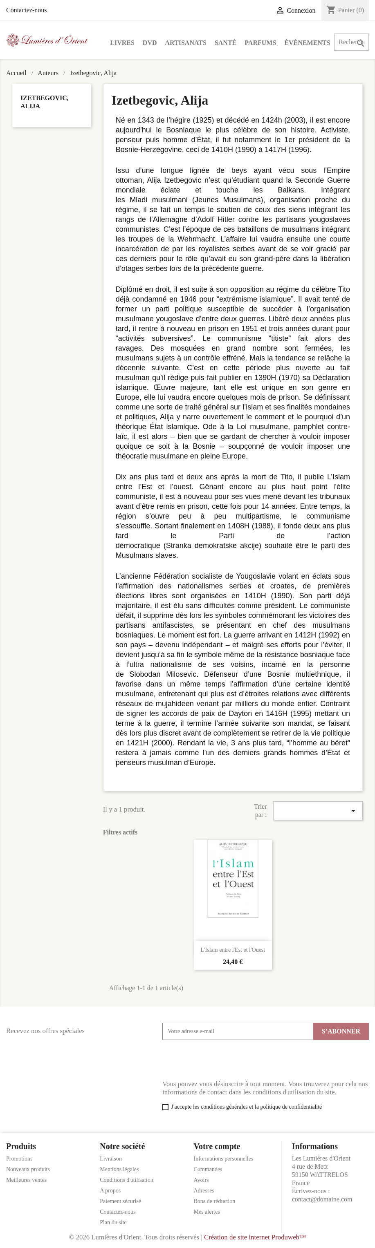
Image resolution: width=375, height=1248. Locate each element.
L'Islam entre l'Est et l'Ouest (233, 950)
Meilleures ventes (26, 1180)
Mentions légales (119, 1169)
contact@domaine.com (322, 1199)
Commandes (208, 1169)
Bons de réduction (215, 1201)
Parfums (260, 42)
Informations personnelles (224, 1159)
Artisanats (186, 42)
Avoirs (201, 1180)
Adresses (204, 1191)
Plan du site (113, 1222)
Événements (307, 42)
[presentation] (224, 1060)
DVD (150, 42)
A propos (110, 1191)
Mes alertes (207, 1212)
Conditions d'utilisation (126, 1180)
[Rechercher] (351, 42)
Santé (225, 42)
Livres (122, 42)
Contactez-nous (26, 10)
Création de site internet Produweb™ (255, 1237)
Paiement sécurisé (120, 1201)
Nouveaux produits (28, 1169)
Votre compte (217, 1146)
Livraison (111, 1159)
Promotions (19, 1159)
